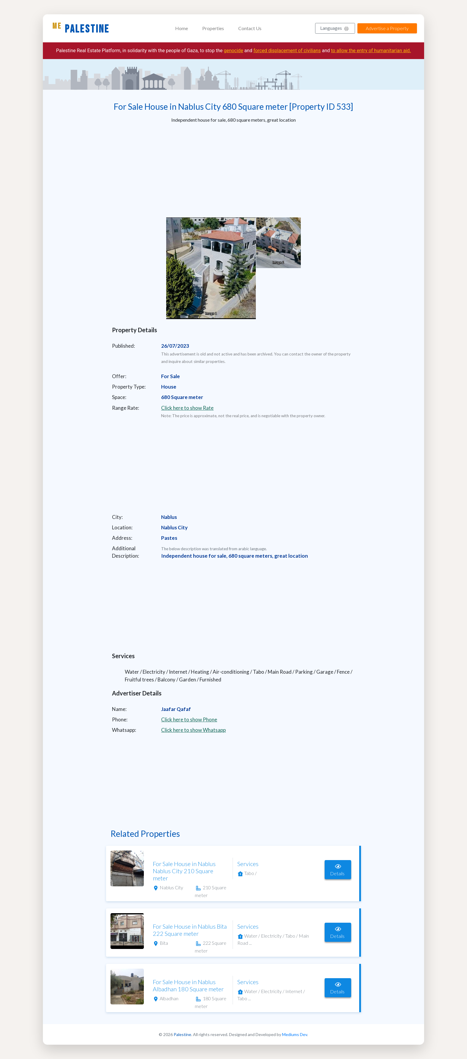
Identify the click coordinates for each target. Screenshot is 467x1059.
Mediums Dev (294, 1034)
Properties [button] (213, 28)
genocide (233, 50)
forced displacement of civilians (287, 50)
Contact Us (249, 28)
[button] (335, 28)
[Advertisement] (233, 170)
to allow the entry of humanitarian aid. (371, 50)
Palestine (81, 28)
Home (181, 28)
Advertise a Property (387, 28)
